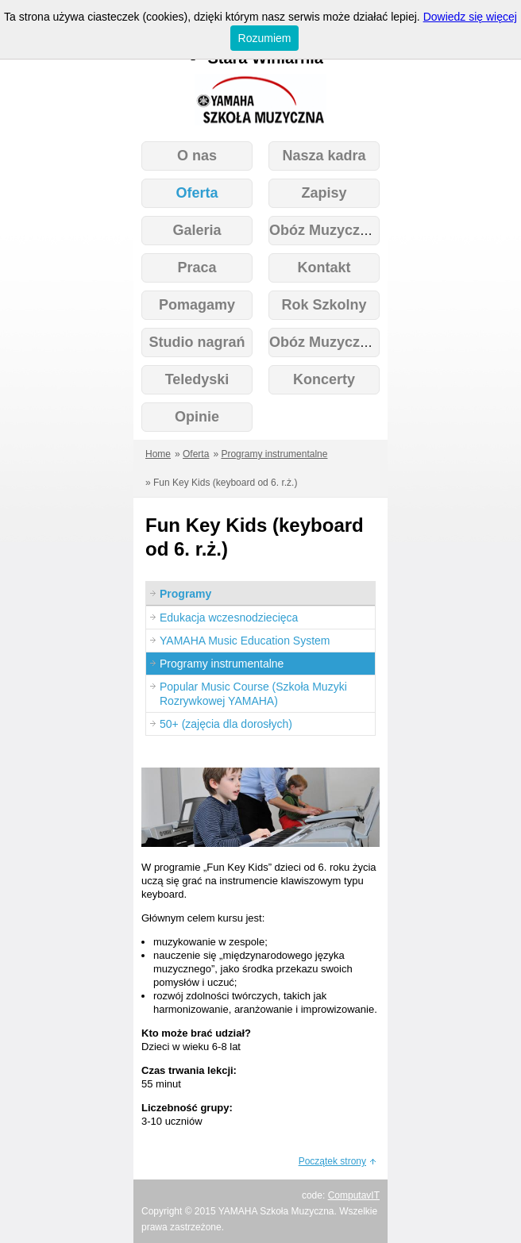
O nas (197, 156)
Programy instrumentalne (274, 454)
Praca (196, 267)
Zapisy (323, 193)
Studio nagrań (197, 342)
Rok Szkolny (323, 305)
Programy (185, 593)
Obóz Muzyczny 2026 (340, 230)
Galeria (196, 230)
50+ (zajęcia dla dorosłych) (226, 724)
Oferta (197, 193)
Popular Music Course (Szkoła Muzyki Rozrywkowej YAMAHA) (253, 693)
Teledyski (197, 379)
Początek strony (332, 1161)
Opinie (197, 417)
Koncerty (324, 379)
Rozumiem (264, 38)
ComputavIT (354, 1195)
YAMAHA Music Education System (245, 640)
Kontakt (324, 267)
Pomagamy (197, 305)
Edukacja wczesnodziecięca (229, 617)
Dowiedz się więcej (470, 16)
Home (158, 454)
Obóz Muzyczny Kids (340, 342)
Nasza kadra (323, 156)
